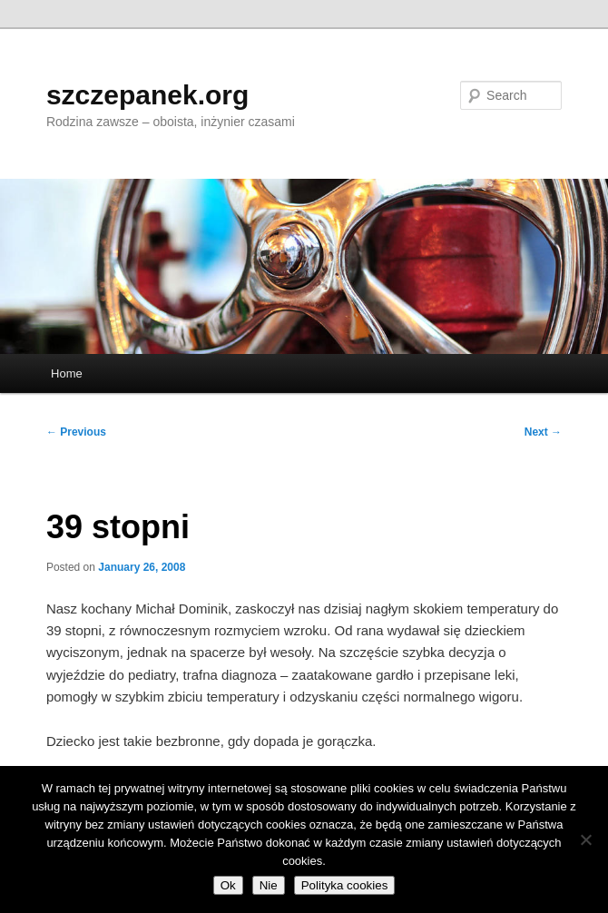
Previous (76, 432)
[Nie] (585, 839)
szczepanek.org (147, 95)
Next (543, 432)
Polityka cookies (344, 885)
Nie (269, 885)
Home (67, 373)
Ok (228, 885)
